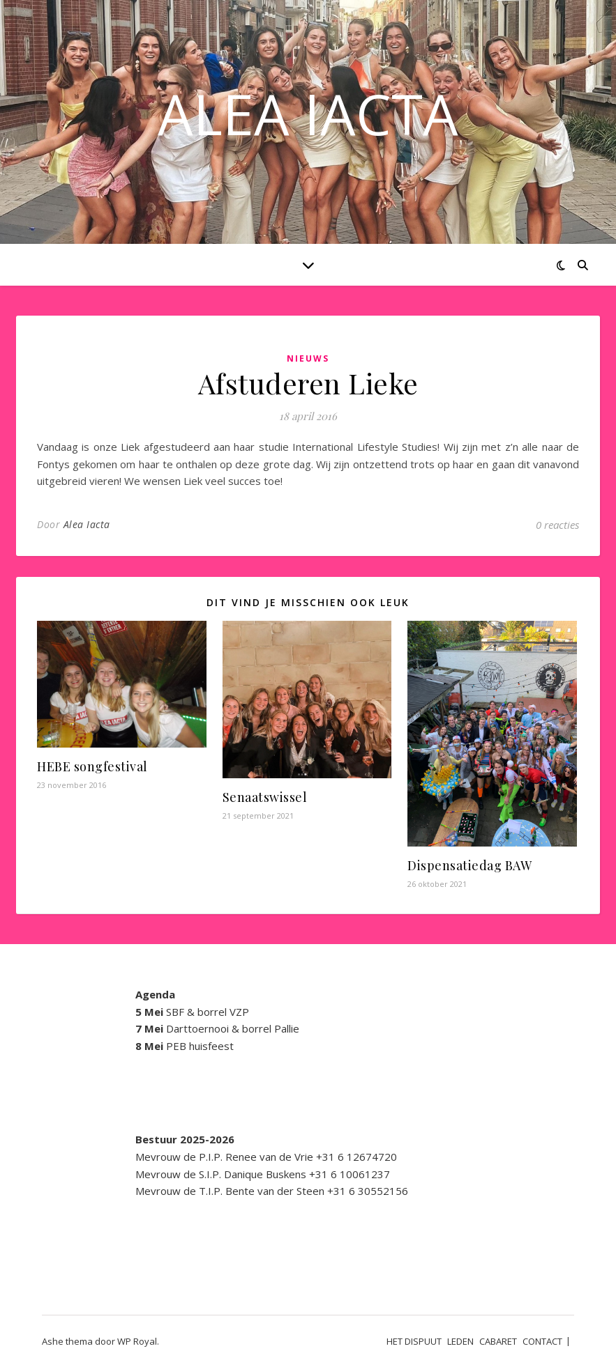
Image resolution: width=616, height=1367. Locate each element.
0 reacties (557, 525)
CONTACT (542, 1341)
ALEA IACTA (308, 113)
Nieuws (308, 358)
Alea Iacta (86, 524)
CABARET (498, 1341)
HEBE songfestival (92, 766)
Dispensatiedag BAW (469, 865)
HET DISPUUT (414, 1341)
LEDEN (460, 1341)
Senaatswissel (265, 797)
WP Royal (137, 1341)
